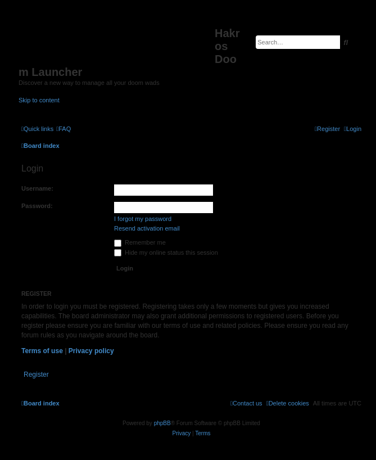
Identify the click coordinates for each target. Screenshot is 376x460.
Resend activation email (147, 228)
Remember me (140, 242)
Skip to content (39, 100)
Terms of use (42, 351)
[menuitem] (63, 128)
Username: (37, 188)
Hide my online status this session (166, 252)
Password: (37, 205)
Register (36, 374)
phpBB (162, 423)
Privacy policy (91, 351)
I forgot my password (142, 218)
